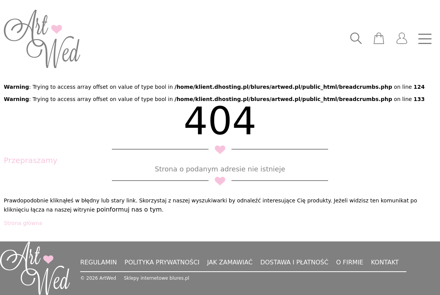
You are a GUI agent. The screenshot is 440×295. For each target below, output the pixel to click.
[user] (401, 39)
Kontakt (385, 262)
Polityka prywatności (162, 262)
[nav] (424, 39)
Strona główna (23, 223)
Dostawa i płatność (294, 262)
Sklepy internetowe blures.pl (156, 278)
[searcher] (356, 39)
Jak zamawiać (229, 262)
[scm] (378, 39)
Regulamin (98, 262)
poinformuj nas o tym (129, 209)
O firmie (349, 262)
